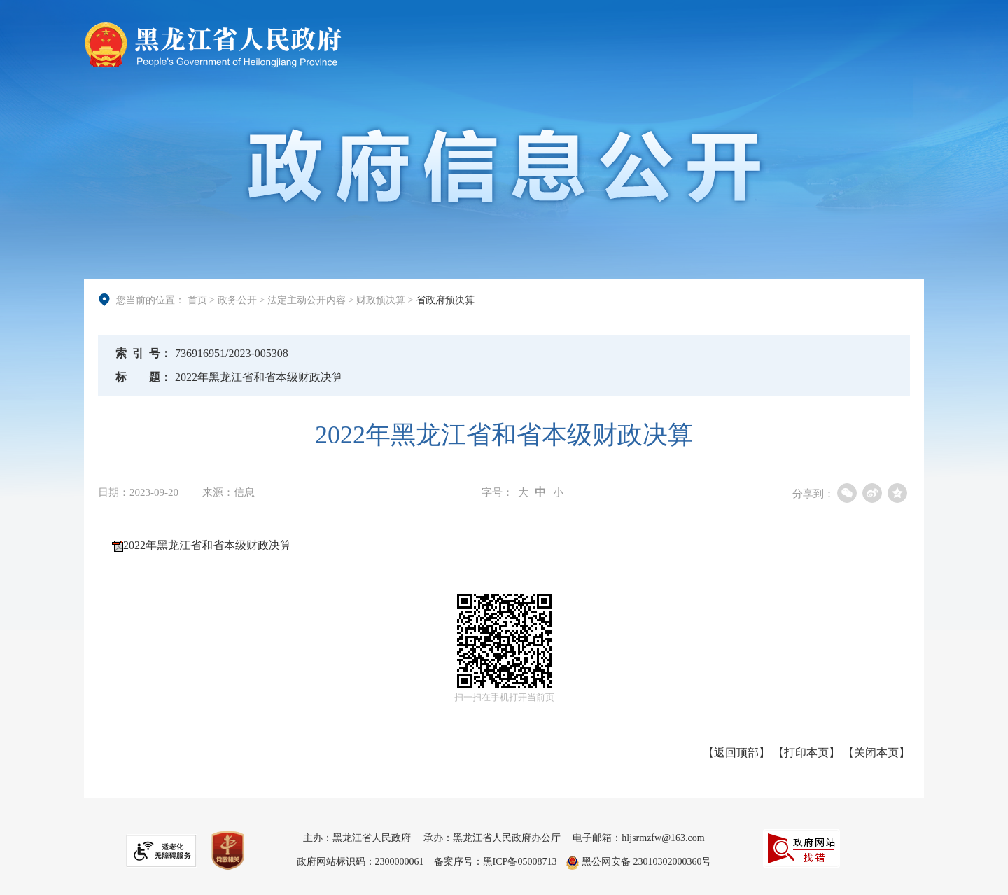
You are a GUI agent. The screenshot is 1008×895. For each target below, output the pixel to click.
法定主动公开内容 (306, 299)
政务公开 (237, 299)
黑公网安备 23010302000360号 (638, 861)
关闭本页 (876, 752)
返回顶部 (736, 752)
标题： (143, 377)
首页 (197, 299)
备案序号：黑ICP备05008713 (495, 861)
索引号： (143, 353)
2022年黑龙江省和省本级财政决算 (207, 545)
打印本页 (806, 752)
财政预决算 (380, 299)
